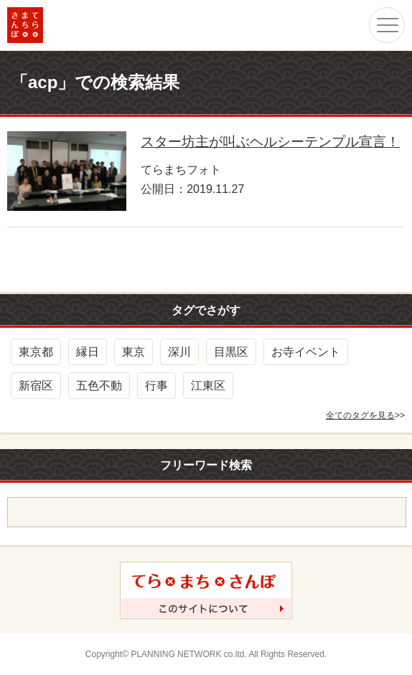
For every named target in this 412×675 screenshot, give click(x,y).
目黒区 (231, 352)
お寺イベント (305, 352)
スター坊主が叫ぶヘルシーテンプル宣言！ (270, 141)
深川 (179, 352)
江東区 (208, 385)
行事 (156, 385)
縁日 (87, 352)
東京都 (36, 352)
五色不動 (99, 385)
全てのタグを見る (360, 415)
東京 (133, 352)
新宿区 (36, 385)
